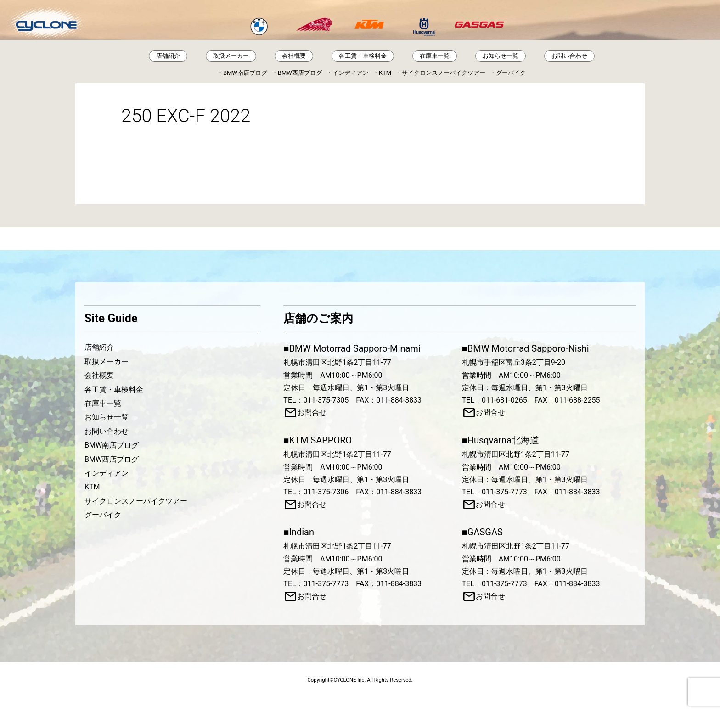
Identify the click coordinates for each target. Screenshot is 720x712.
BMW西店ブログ (300, 72)
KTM (385, 72)
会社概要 (294, 55)
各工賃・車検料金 (363, 55)
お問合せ (311, 412)
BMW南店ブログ (245, 72)
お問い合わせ (569, 55)
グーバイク (511, 72)
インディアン (350, 72)
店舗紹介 (168, 55)
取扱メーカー (231, 55)
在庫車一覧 (435, 55)
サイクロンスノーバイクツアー (443, 72)
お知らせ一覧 (500, 55)
